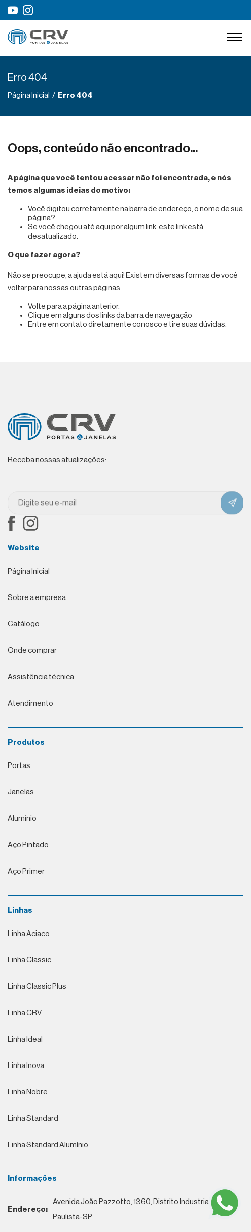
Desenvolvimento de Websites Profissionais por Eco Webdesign (109, 1217)
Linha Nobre (28, 949)
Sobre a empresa (37, 598)
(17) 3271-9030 (54, 1100)
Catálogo (24, 624)
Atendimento (30, 703)
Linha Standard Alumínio (48, 1002)
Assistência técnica (41, 677)
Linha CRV (25, 870)
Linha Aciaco (29, 790)
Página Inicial (29, 571)
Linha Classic (29, 817)
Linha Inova (26, 922)
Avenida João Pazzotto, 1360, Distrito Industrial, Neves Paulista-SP (121, 1066)
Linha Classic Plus (37, 843)
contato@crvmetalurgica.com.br (77, 1153)
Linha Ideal (25, 896)
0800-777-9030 (65, 1127)
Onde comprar (32, 650)
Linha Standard (33, 975)
